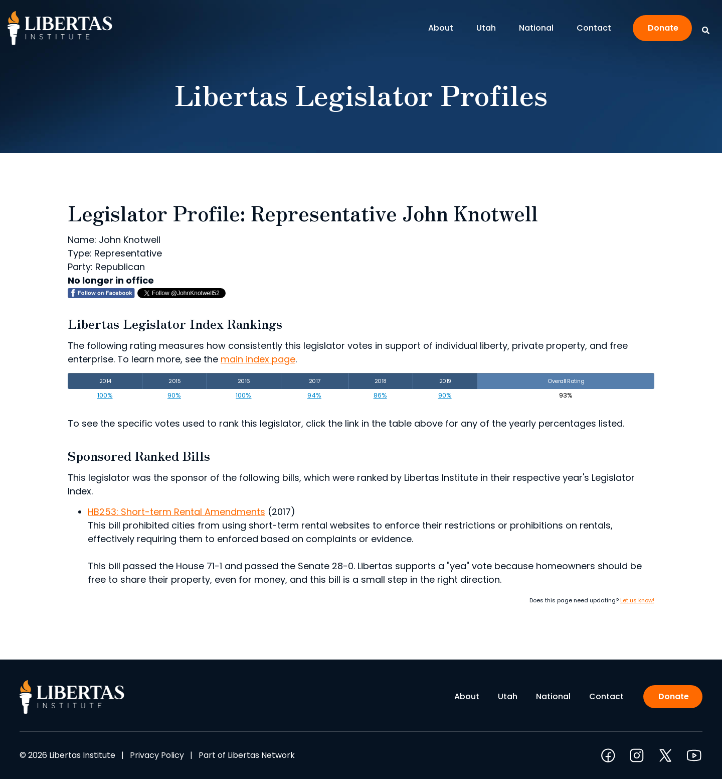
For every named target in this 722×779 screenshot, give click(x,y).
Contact (594, 28)
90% (174, 395)
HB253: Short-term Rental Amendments (176, 511)
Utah (488, 28)
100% (105, 395)
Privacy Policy (157, 755)
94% (314, 395)
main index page (258, 359)
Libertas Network (261, 755)
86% (380, 395)
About (443, 28)
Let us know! (637, 600)
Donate (663, 28)
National (539, 28)
